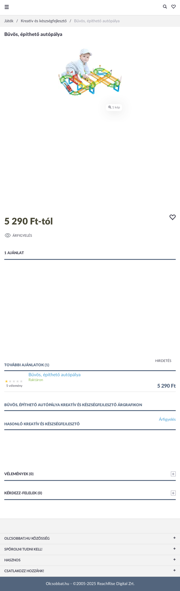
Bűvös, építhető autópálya (54, 375)
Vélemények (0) (90, 473)
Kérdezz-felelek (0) (90, 493)
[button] (172, 7)
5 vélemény (14, 385)
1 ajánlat (14, 253)
